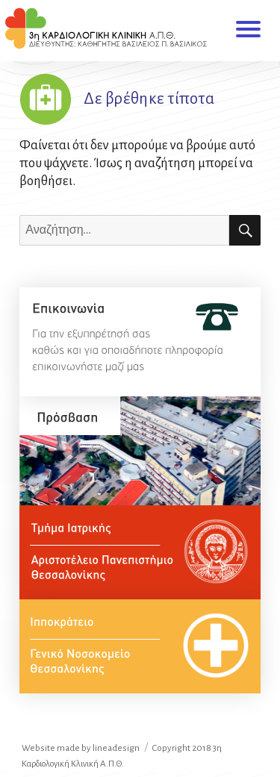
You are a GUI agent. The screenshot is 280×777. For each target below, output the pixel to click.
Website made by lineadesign (81, 748)
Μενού (248, 27)
